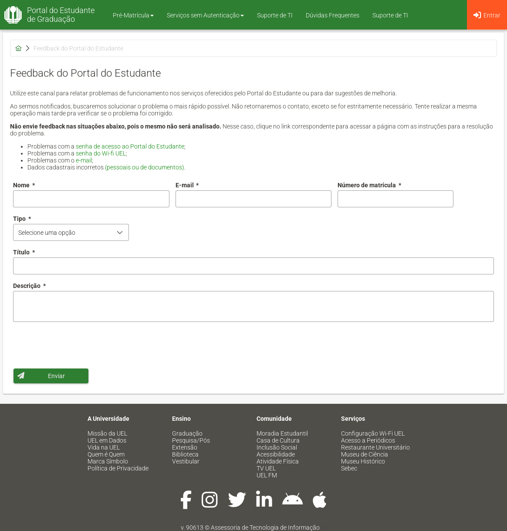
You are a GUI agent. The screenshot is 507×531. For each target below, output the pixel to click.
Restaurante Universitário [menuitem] (375, 447)
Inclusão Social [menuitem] (277, 447)
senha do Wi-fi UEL (101, 153)
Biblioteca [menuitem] (185, 454)
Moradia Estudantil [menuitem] (282, 433)
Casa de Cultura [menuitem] (278, 440)
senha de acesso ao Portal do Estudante (130, 146)
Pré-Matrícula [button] (133, 15)
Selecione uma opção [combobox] (46, 232)
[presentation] (79, 345)
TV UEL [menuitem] (266, 468)
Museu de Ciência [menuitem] (364, 454)
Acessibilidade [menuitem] (276, 454)
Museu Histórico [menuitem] (363, 461)
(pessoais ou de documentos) (144, 167)
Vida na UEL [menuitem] (104, 447)
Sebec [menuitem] (349, 468)
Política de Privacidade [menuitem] (118, 468)
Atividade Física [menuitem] (278, 461)
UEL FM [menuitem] (267, 475)
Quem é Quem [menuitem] (106, 454)
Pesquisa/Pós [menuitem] (191, 440)
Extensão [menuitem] (184, 447)
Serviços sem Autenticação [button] (205, 15)
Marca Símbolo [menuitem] (108, 461)
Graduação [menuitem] (187, 433)
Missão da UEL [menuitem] (107, 433)
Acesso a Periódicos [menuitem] (368, 440)
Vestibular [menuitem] (185, 461)
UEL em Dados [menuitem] (107, 440)
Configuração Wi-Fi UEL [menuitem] (373, 433)
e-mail (84, 160)
